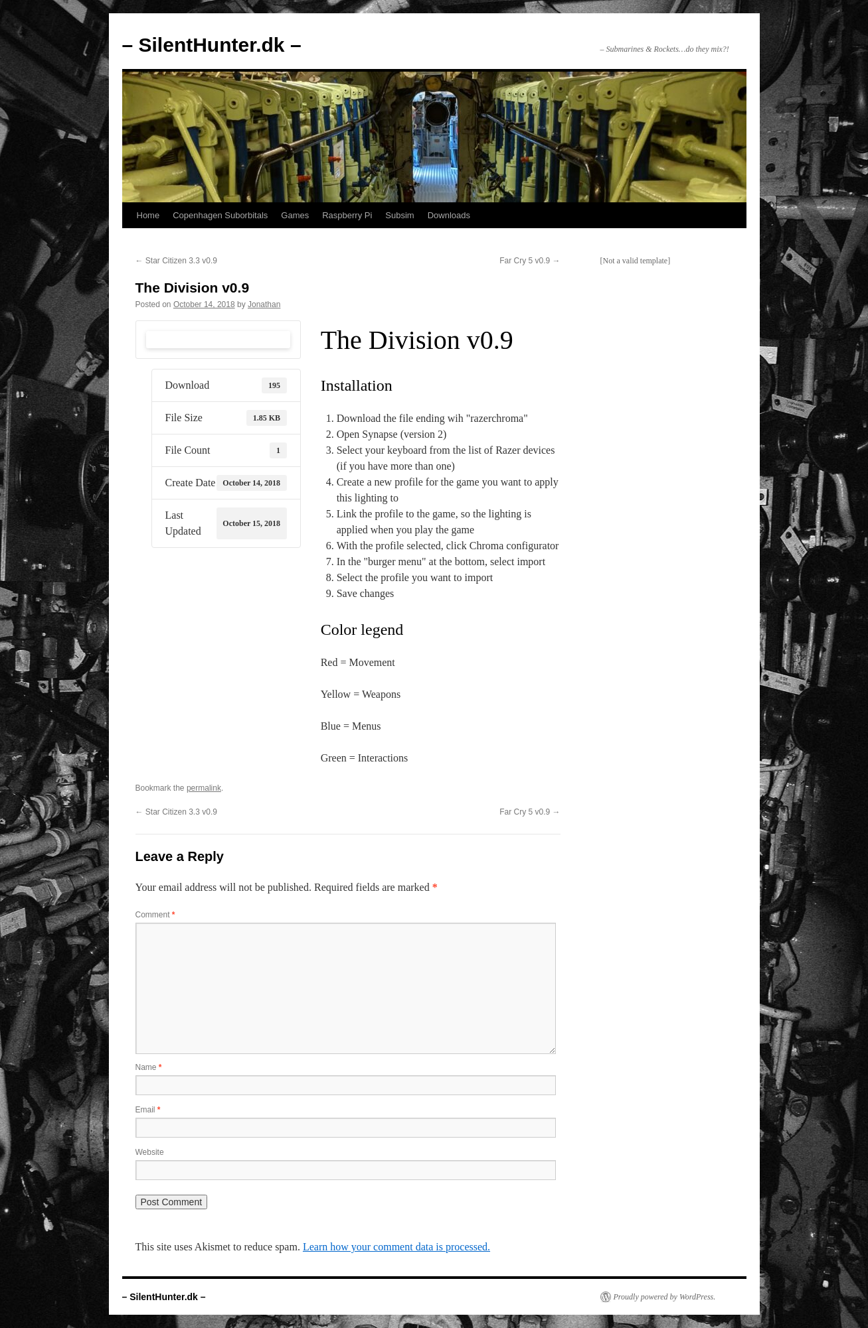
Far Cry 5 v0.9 (529, 260)
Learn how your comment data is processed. (396, 1246)
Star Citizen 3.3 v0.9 (176, 260)
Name (148, 1067)
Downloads (449, 215)
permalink (204, 788)
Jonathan (264, 304)
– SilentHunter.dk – (212, 45)
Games (295, 215)
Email (148, 1109)
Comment (155, 914)
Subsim (399, 215)
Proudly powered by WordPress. (665, 1296)
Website (149, 1152)
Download (218, 339)
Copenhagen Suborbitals (220, 215)
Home (148, 215)
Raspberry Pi (347, 215)
